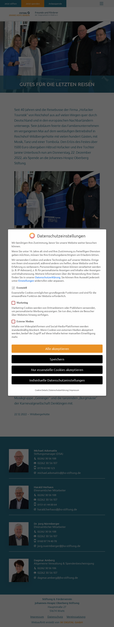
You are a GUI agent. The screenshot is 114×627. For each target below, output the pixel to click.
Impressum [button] (74, 384)
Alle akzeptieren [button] (57, 343)
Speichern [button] (57, 353)
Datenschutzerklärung (47, 271)
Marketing (21, 297)
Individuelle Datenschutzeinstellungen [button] (57, 374)
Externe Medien (24, 316)
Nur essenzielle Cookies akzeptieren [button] (57, 364)
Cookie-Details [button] (41, 384)
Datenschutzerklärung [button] (58, 384)
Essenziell (21, 282)
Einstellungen (26, 275)
